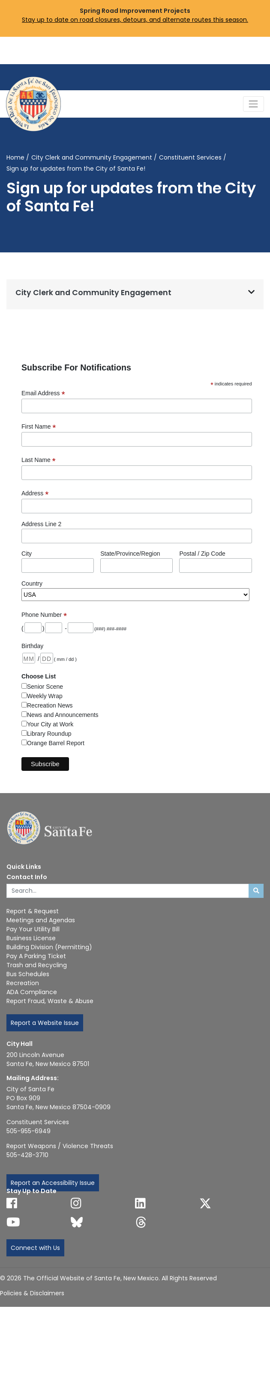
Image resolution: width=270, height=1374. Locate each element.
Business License (31, 938)
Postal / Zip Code (202, 553)
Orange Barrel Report (55, 743)
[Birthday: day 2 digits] (46, 658)
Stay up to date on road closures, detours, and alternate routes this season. (135, 19)
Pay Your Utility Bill (33, 929)
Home (15, 157)
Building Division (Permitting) (49, 947)
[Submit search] (256, 891)
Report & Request (32, 911)
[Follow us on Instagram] (76, 1203)
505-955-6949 (28, 1131)
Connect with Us (35, 1248)
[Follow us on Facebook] (11, 1203)
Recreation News (50, 705)
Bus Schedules (27, 974)
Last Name (38, 460)
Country (31, 583)
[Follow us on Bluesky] (77, 1222)
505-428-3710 (27, 1155)
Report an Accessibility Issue (53, 1183)
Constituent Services (190, 157)
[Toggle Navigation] (253, 103)
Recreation (22, 983)
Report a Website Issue (45, 1023)
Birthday (32, 646)
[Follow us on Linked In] (140, 1203)
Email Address (43, 393)
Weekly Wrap (45, 696)
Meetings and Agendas (40, 920)
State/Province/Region (130, 553)
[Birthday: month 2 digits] (28, 658)
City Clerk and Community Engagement (91, 157)
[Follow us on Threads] (141, 1222)
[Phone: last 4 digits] (80, 627)
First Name (38, 427)
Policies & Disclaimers (32, 1293)
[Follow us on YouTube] (13, 1222)
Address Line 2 (41, 524)
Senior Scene (45, 686)
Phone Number (44, 615)
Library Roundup (49, 733)
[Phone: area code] (33, 627)
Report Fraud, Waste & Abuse (49, 1001)
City (26, 553)
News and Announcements (63, 714)
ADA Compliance (31, 992)
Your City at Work (50, 724)
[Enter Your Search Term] (127, 891)
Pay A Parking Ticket (36, 956)
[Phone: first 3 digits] (53, 627)
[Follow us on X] (205, 1203)
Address (34, 493)
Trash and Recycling (36, 965)
